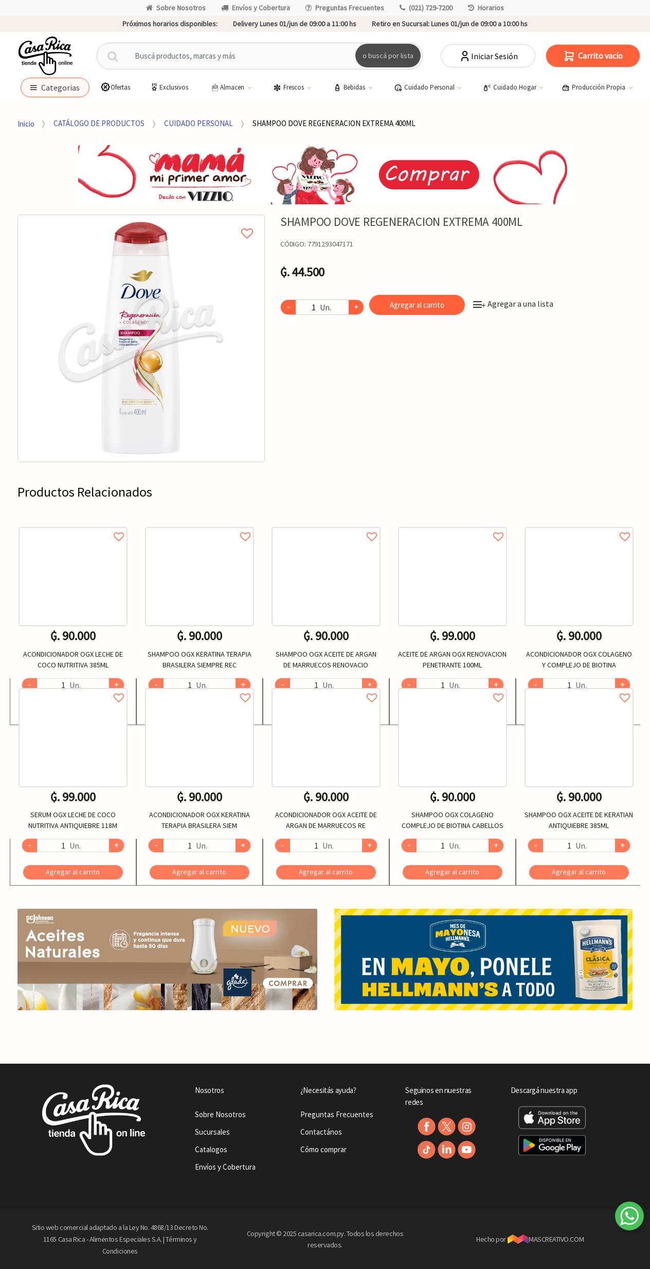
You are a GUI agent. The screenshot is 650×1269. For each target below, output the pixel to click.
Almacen (228, 87)
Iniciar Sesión (488, 56)
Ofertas (115, 87)
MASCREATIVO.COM (546, 1239)
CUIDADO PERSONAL (198, 123)
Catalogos (211, 1149)
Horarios (486, 7)
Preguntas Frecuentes (344, 7)
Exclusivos (168, 87)
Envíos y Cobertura (255, 7)
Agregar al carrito (417, 305)
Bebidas (350, 87)
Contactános (321, 1132)
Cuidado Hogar (510, 87)
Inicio (25, 123)
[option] (141, 338)
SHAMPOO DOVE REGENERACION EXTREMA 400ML (334, 123)
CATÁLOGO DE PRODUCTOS (99, 123)
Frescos (289, 87)
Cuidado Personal (425, 87)
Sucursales (212, 1132)
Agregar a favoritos (73, 525)
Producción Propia (594, 87)
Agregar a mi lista (141, 221)
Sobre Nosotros (176, 7)
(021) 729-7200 (426, 7)
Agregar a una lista (513, 303)
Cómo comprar (323, 1149)
